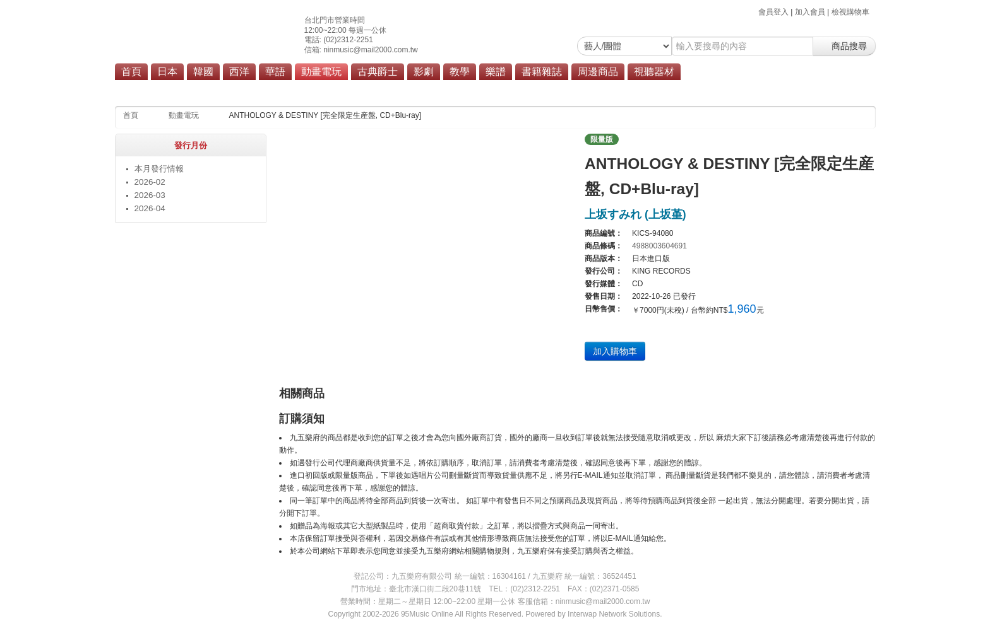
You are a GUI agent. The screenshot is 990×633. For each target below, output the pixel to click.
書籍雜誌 (542, 71)
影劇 (424, 71)
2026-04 (149, 208)
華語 (275, 71)
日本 (167, 71)
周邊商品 (598, 71)
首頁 (131, 71)
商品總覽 (422, 89)
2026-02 (149, 182)
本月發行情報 (159, 168)
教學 (460, 71)
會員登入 (773, 12)
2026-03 (149, 195)
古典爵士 (377, 71)
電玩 (385, 89)
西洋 (239, 71)
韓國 (203, 71)
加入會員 (810, 12)
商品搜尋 (844, 46)
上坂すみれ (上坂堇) (635, 214)
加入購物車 (615, 351)
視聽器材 (654, 71)
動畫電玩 (321, 71)
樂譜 (496, 71)
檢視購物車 (850, 12)
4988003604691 (659, 245)
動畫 (355, 89)
